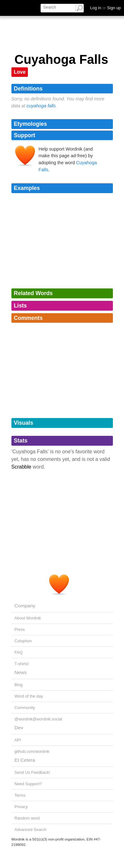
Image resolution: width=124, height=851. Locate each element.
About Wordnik (28, 618)
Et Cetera (25, 760)
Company (25, 605)
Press (20, 629)
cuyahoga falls (41, 105)
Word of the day (29, 696)
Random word (27, 818)
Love (20, 72)
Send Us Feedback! (32, 772)
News (21, 672)
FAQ (19, 652)
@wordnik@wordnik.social (38, 719)
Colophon (23, 640)
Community (25, 707)
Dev (19, 727)
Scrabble (21, 466)
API (18, 740)
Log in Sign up (105, 7)
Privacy (21, 806)
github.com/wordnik (32, 751)
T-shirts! (22, 663)
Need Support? (28, 783)
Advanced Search (31, 829)
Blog (19, 684)
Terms (20, 795)
